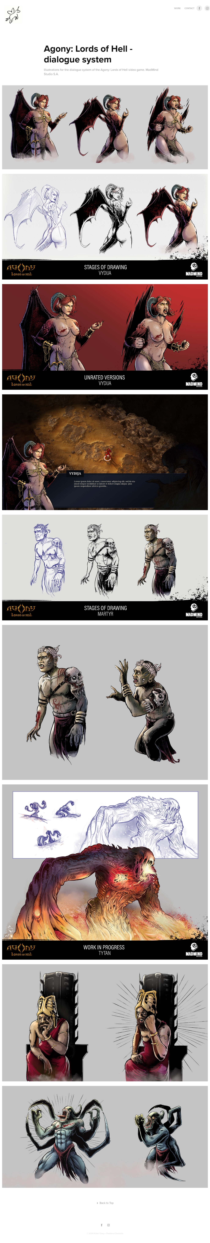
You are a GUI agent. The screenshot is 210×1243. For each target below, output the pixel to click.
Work (177, 8)
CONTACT (189, 8)
